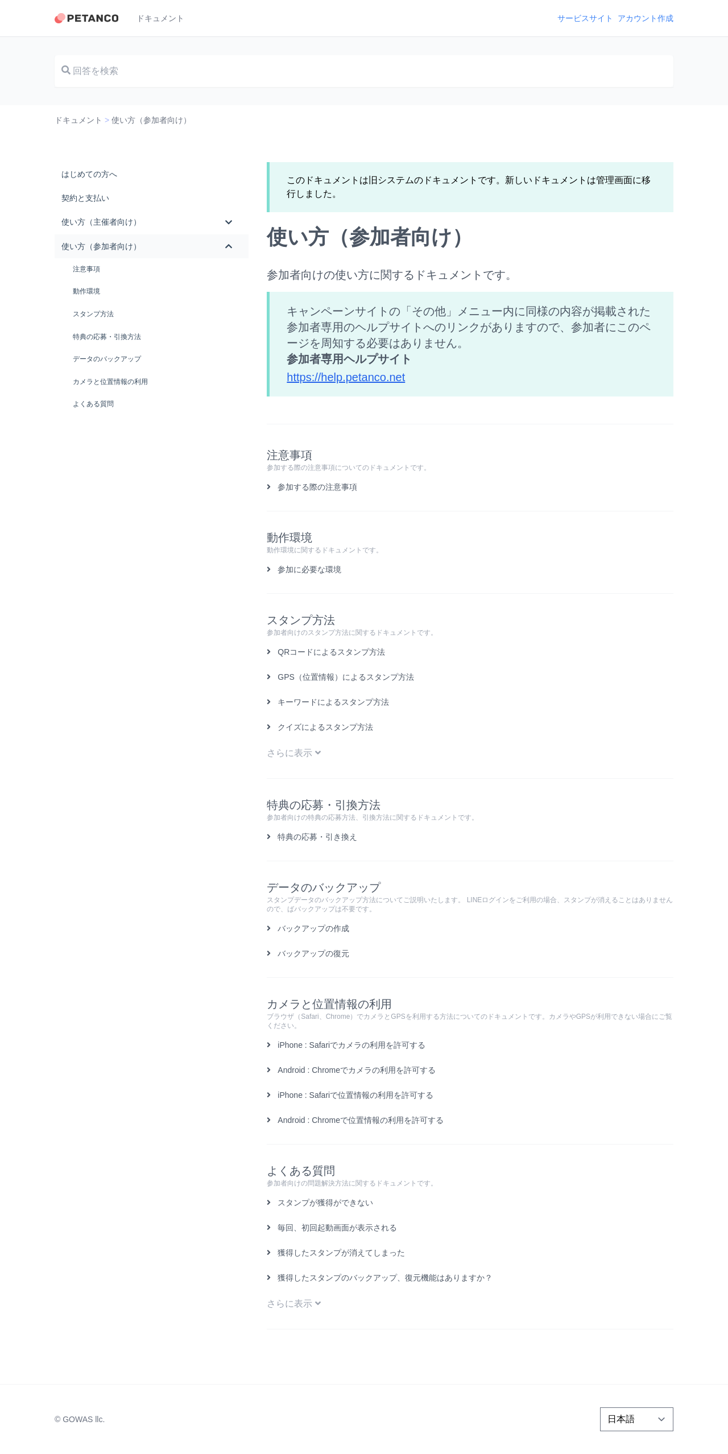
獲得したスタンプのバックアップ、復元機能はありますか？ (385, 1277)
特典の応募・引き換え (317, 836)
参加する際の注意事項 (317, 486)
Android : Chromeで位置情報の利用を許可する (361, 1120)
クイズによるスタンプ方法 (325, 727)
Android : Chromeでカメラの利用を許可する (357, 1070)
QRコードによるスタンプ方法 (331, 651)
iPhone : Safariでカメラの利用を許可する (351, 1045)
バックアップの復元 (313, 953)
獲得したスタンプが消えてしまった (341, 1252)
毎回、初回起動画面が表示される (337, 1227)
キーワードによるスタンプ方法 (333, 702)
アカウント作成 (645, 18)
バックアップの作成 (313, 928)
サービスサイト (585, 18)
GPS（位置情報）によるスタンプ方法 (346, 676)
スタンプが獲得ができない (325, 1202)
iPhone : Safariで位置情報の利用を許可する (355, 1095)
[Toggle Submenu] (229, 222)
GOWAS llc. (84, 1419)
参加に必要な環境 (309, 569)
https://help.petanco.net (346, 377)
